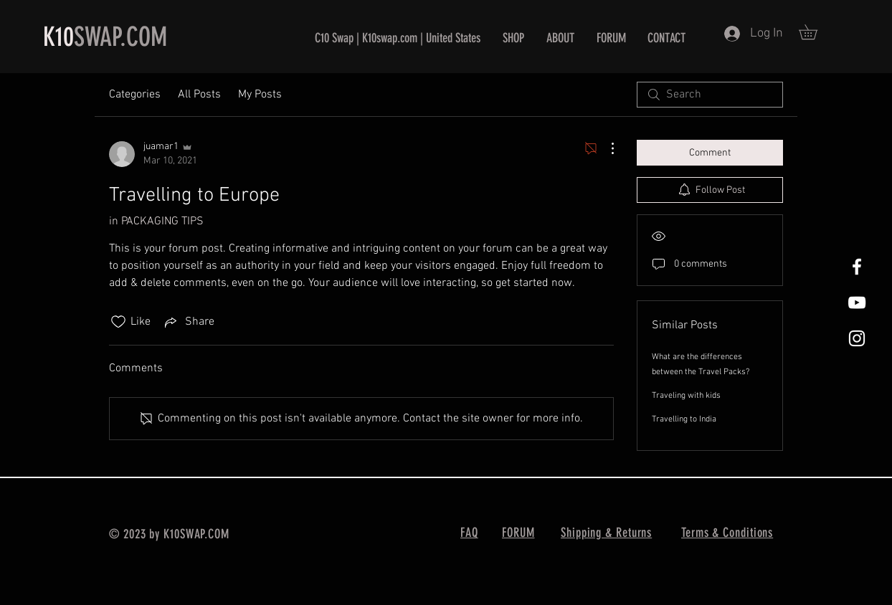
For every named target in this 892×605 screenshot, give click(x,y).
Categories (135, 94)
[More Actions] (605, 148)
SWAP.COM (120, 36)
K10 (58, 36)
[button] (815, 31)
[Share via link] (188, 321)
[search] (710, 95)
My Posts (260, 94)
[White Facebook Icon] (857, 266)
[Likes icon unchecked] (118, 321)
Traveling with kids (686, 396)
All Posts (199, 94)
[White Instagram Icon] (857, 338)
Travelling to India (684, 419)
